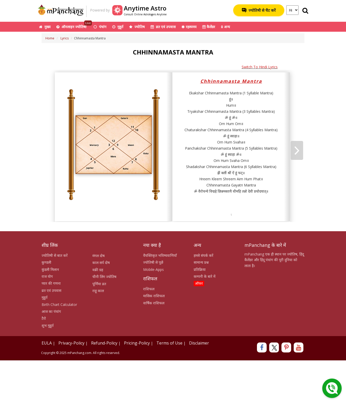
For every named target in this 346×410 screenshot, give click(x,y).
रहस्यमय (188, 26)
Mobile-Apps (153, 269)
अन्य (225, 26)
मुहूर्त (117, 26)
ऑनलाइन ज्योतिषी (74, 25)
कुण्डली (46, 262)
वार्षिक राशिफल (153, 303)
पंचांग (99, 26)
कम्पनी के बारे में (204, 276)
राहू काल (98, 290)
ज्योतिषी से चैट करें (259, 10)
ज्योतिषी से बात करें (55, 255)
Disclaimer (199, 343)
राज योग (47, 276)
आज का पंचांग (51, 311)
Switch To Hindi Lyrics (260, 66)
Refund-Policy (104, 343)
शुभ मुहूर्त (48, 325)
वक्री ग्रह (97, 269)
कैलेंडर (208, 26)
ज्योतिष (137, 26)
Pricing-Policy (137, 343)
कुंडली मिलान (50, 269)
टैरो (44, 318)
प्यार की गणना (51, 283)
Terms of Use (169, 343)
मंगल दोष (98, 255)
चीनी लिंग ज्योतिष (104, 276)
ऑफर (199, 283)
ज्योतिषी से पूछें (153, 262)
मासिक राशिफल (154, 295)
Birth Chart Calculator (59, 304)
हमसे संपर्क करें (203, 255)
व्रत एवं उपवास (163, 26)
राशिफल (148, 288)
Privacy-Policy (71, 343)
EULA (47, 343)
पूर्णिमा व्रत (99, 283)
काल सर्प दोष (101, 262)
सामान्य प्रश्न (201, 262)
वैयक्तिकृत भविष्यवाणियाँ (160, 255)
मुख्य (45, 26)
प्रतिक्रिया (200, 269)
